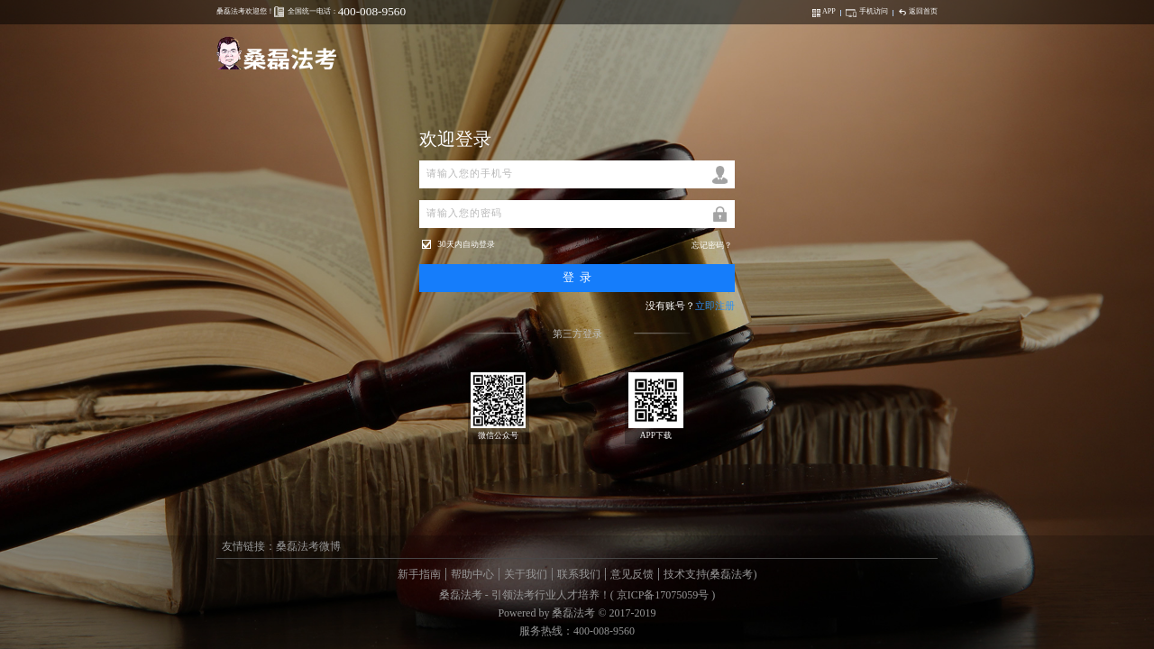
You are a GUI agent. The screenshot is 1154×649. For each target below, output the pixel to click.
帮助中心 (472, 574)
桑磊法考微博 (308, 546)
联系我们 (578, 574)
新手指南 (419, 574)
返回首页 (918, 11)
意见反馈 (632, 574)
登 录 (577, 277)
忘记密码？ (711, 245)
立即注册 (715, 306)
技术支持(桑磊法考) (710, 574)
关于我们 (525, 574)
